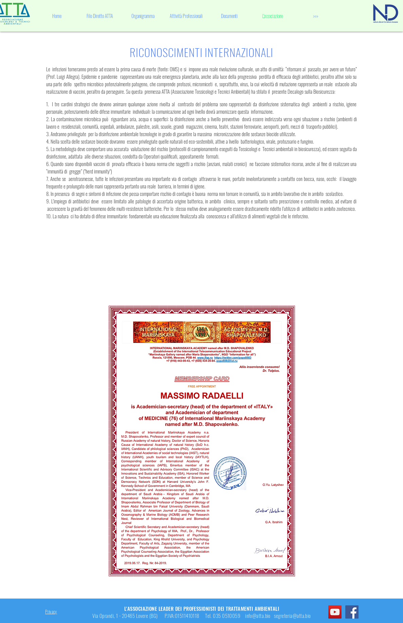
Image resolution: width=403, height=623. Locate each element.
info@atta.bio (258, 615)
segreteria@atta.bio (292, 615)
